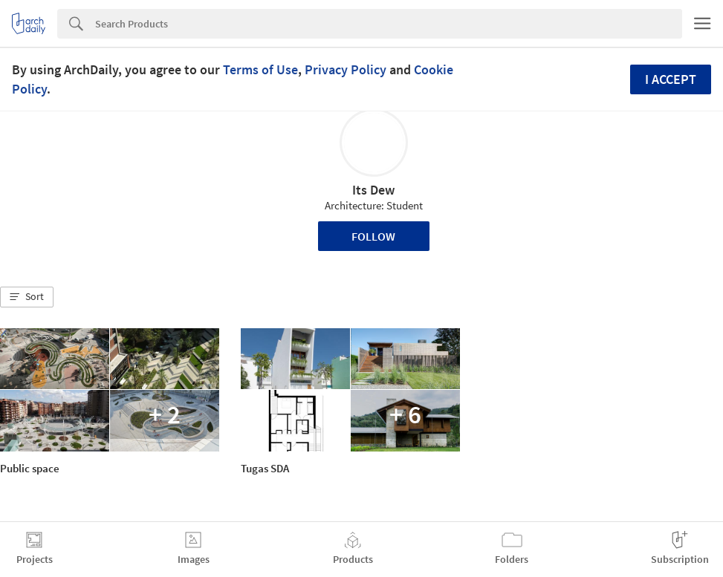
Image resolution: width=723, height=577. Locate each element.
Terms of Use (260, 69)
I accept (670, 79)
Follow (373, 236)
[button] (27, 297)
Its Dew (373, 189)
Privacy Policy (345, 69)
